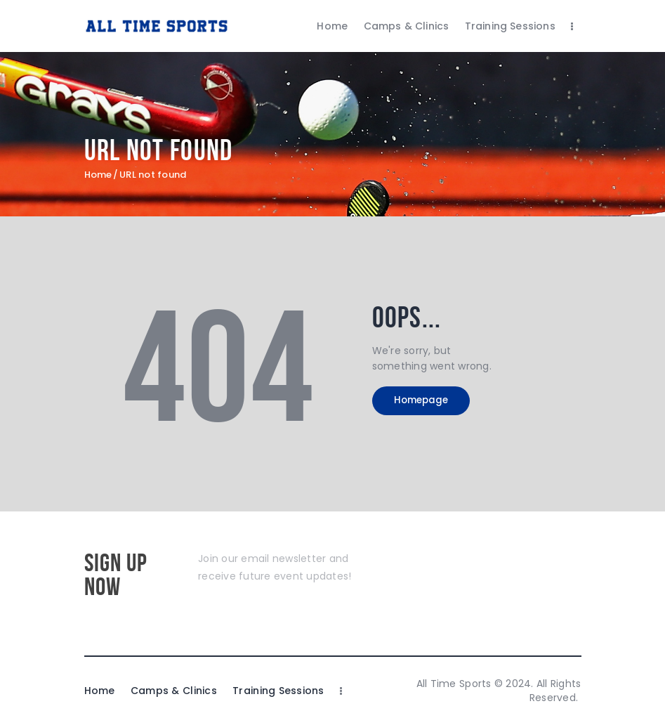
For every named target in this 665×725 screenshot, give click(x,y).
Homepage (430, 403)
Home (98, 175)
